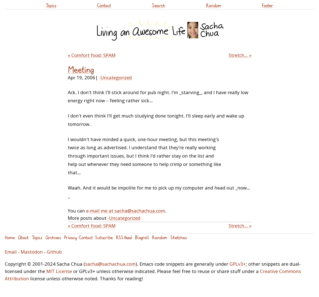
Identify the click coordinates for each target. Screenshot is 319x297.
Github (54, 252)
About (23, 237)
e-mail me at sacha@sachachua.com (125, 210)
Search (158, 5)
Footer (267, 5)
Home (10, 237)
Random (213, 5)
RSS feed (124, 237)
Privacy (70, 237)
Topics (51, 5)
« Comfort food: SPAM (92, 55)
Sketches (178, 237)
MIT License (59, 271)
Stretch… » (240, 55)
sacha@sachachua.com (110, 264)
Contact (104, 5)
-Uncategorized (115, 77)
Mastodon (32, 252)
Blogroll (142, 237)
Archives (53, 237)
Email (11, 252)
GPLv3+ (237, 264)
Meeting (81, 70)
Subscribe (104, 237)
